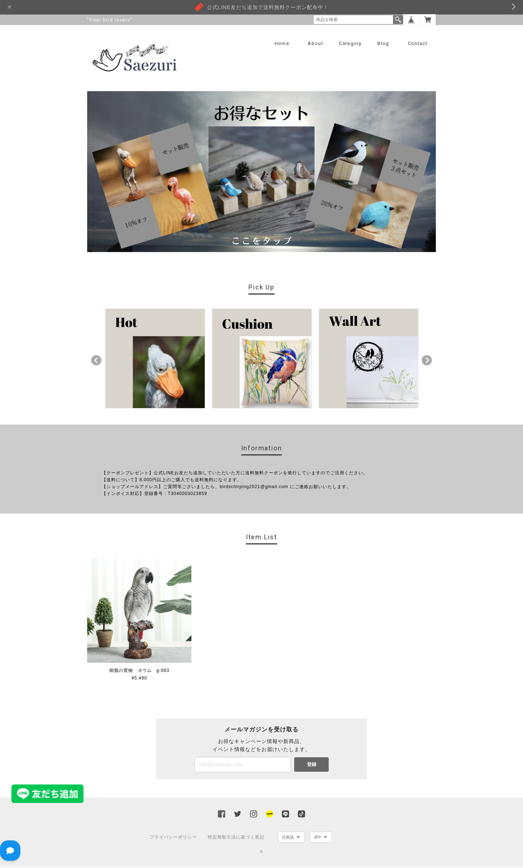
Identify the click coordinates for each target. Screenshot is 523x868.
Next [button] (426, 361)
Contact (417, 43)
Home (282, 43)
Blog (383, 43)
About (315, 43)
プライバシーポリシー (173, 837)
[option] (155, 359)
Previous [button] (96, 361)
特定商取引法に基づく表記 (236, 837)
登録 (311, 765)
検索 (398, 19)
